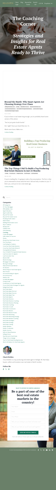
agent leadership (8, 224)
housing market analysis (10, 269)
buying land (6, 241)
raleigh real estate (20, 183)
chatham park (7, 243)
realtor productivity (9, 362)
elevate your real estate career (35, 111)
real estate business (9, 327)
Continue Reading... (9, 137)
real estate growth (9, 336)
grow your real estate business (10, 113)
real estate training (9, 357)
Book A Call (35, 3)
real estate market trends (11, 343)
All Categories (7, 215)
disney (5, 255)
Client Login (16, 3)
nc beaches (6, 289)
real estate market (34, 183)
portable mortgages (9, 303)
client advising (7, 245)
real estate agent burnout (11, 317)
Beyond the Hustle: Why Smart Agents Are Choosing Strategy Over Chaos (27, 105)
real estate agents (8, 324)
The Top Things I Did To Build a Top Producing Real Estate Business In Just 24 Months (27, 177)
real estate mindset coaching (12, 350)
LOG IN (41, 3)
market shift (6, 278)
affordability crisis (8, 220)
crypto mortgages (8, 250)
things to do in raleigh (10, 373)
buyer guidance (8, 238)
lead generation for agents (38, 113)
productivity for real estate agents (13, 308)
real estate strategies (9, 352)
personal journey (12, 183)
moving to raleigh (8, 285)
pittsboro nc (7, 301)
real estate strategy (9, 355)
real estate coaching (9, 334)
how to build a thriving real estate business (24, 113)
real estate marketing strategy (12, 348)
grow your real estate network (12, 266)
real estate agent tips (10, 322)
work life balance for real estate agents (15, 378)
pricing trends (7, 306)
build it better (7, 234)
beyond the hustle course (11, 229)
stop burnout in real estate (11, 371)
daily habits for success (25, 111)
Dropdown (48, 3)
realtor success (8, 364)
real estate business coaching (12, 329)
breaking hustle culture (10, 231)
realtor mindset (8, 359)
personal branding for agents (12, 296)
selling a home (7, 369)
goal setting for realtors (10, 262)
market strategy (8, 280)
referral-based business (10, 366)
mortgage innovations (9, 282)
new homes (7, 294)
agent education (8, 222)
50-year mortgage (8, 217)
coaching (17, 111)
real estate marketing (9, 345)
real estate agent (27, 183)
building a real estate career (10, 111)
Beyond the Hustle (28, 3)
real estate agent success (11, 320)
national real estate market (11, 287)
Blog (21, 2)
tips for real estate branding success (14, 376)
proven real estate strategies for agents (11, 115)
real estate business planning (12, 331)
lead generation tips (9, 275)
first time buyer (8, 259)
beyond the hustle (9, 227)
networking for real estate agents (13, 292)
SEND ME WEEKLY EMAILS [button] (28, 470)
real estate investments (10, 338)
